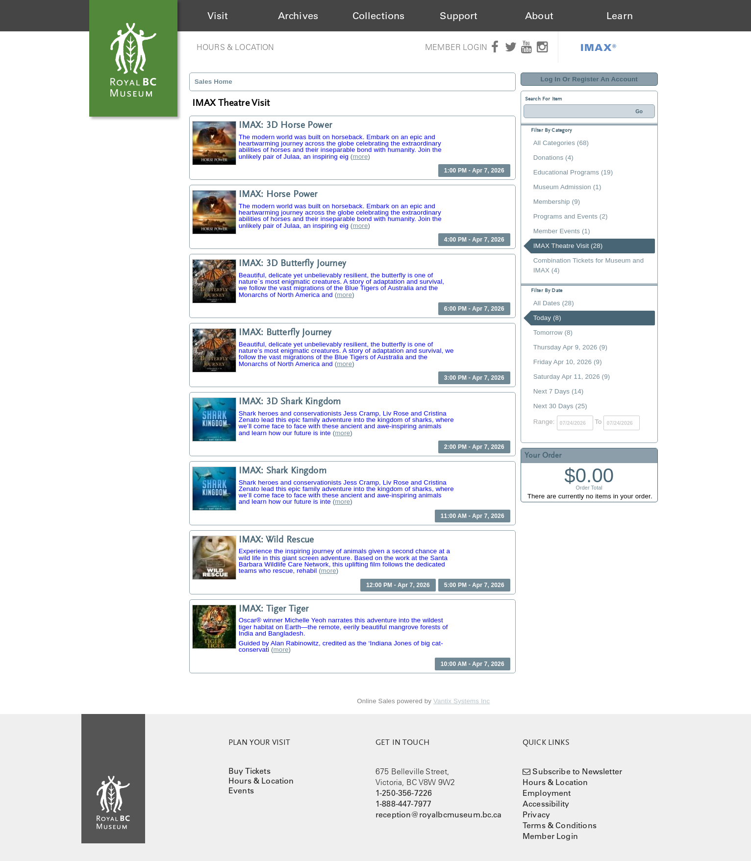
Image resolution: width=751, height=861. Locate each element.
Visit (217, 16)
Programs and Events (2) (570, 216)
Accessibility (546, 804)
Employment (547, 793)
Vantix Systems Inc (461, 701)
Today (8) (547, 317)
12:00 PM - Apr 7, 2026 (398, 585)
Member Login (456, 47)
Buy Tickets (249, 771)
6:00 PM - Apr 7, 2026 (474, 308)
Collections (378, 16)
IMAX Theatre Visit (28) (568, 245)
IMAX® (598, 47)
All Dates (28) (553, 303)
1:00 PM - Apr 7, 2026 (474, 170)
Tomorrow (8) (553, 332)
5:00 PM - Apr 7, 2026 (474, 585)
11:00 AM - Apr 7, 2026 (472, 516)
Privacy (536, 814)
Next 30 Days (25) (560, 406)
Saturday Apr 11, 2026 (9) (571, 376)
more (360, 156)
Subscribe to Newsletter (577, 771)
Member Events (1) (561, 231)
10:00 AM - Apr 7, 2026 (472, 664)
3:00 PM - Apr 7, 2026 (474, 377)
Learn (619, 16)
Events (241, 790)
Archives (298, 16)
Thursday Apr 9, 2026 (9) (570, 347)
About (539, 16)
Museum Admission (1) (567, 187)
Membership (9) (556, 201)
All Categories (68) (561, 143)
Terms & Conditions (560, 825)
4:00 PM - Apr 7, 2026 (474, 239)
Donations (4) (553, 157)
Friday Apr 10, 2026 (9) (567, 362)
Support (458, 16)
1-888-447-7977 (403, 804)
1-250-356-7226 (404, 793)
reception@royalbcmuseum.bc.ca (439, 814)
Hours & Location (236, 47)
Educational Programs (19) (573, 172)
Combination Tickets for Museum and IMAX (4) (588, 265)
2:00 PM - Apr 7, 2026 (474, 446)
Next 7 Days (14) (558, 391)
